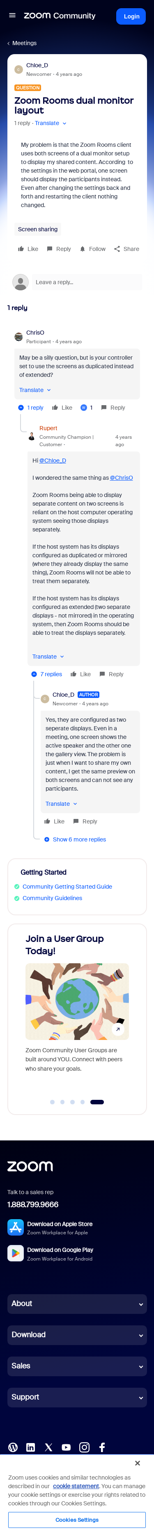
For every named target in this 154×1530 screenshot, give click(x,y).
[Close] (137, 1463)
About (21, 1304)
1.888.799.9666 (32, 1205)
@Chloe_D (52, 460)
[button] (12, 16)
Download (28, 1335)
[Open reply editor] (77, 282)
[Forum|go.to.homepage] (60, 16)
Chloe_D (37, 65)
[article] (77, 371)
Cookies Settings (77, 1519)
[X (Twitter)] (48, 1446)
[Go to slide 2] (62, 1102)
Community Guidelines (52, 898)
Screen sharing (37, 229)
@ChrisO (121, 477)
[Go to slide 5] (97, 1102)
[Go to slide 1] (52, 1102)
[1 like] (86, 407)
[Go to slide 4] (82, 1102)
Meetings (24, 43)
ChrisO (35, 332)
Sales (20, 1366)
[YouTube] (66, 1446)
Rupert (48, 428)
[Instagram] (84, 1446)
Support (25, 1397)
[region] (77, 1492)
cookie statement (76, 1486)
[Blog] (12, 1446)
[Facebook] (102, 1446)
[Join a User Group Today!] (77, 1011)
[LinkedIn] (30, 1446)
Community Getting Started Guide (67, 886)
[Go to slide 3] (72, 1102)
